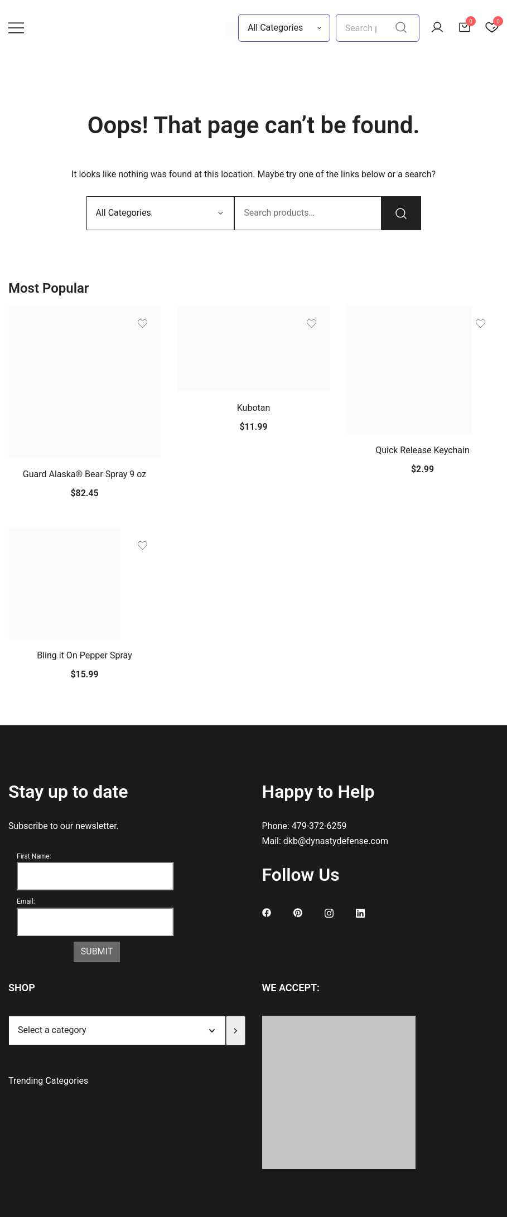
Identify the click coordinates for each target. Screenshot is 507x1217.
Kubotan (254, 408)
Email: (26, 901)
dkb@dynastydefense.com (335, 841)
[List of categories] (117, 1030)
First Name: (34, 856)
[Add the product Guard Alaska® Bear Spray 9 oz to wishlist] (142, 323)
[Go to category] (235, 1030)
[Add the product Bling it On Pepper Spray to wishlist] (142, 545)
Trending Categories (48, 1080)
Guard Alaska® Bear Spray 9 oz (85, 474)
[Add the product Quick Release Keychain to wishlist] (480, 323)
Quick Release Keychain (422, 450)
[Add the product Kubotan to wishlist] (311, 323)
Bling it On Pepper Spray (84, 655)
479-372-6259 (319, 826)
